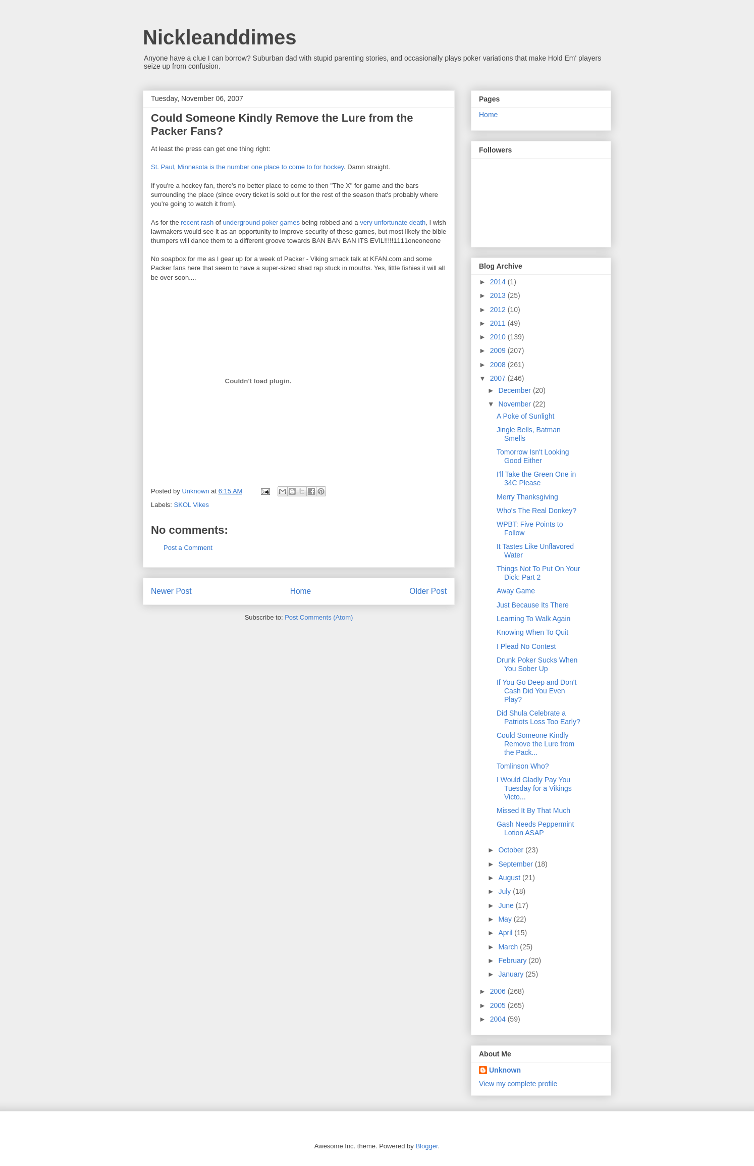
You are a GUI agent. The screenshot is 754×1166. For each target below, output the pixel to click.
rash (207, 222)
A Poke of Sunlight (525, 416)
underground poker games (261, 222)
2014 (499, 282)
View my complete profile (518, 1084)
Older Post (428, 591)
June (506, 905)
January (511, 974)
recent (190, 222)
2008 (499, 365)
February (513, 960)
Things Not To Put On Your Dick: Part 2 (538, 573)
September (516, 864)
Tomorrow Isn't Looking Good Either (533, 456)
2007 (499, 378)
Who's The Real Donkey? (536, 510)
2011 (499, 323)
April (506, 933)
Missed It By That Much (533, 810)
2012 (499, 310)
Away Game (516, 591)
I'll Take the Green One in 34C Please (536, 478)
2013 (499, 295)
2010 (499, 337)
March (509, 947)
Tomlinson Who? (523, 766)
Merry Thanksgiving (527, 497)
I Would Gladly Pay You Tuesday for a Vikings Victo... (534, 788)
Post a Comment (188, 547)
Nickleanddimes (220, 37)
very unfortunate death (392, 222)
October (511, 850)
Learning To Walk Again (533, 619)
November (515, 404)
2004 (499, 1019)
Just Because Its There (533, 605)
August (510, 878)
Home (300, 591)
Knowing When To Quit (532, 632)
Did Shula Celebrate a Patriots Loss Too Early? (538, 717)
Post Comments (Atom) (319, 617)
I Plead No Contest (526, 646)
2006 (499, 991)
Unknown (196, 491)
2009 (499, 350)
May (505, 919)
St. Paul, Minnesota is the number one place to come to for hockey (247, 167)
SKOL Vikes (191, 505)
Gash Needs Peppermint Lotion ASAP (535, 828)
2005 (499, 1005)
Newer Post (171, 591)
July (505, 891)
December (515, 390)
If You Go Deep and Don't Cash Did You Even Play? (536, 690)
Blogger (426, 1146)
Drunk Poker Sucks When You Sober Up (537, 664)
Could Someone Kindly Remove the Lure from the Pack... (535, 743)
